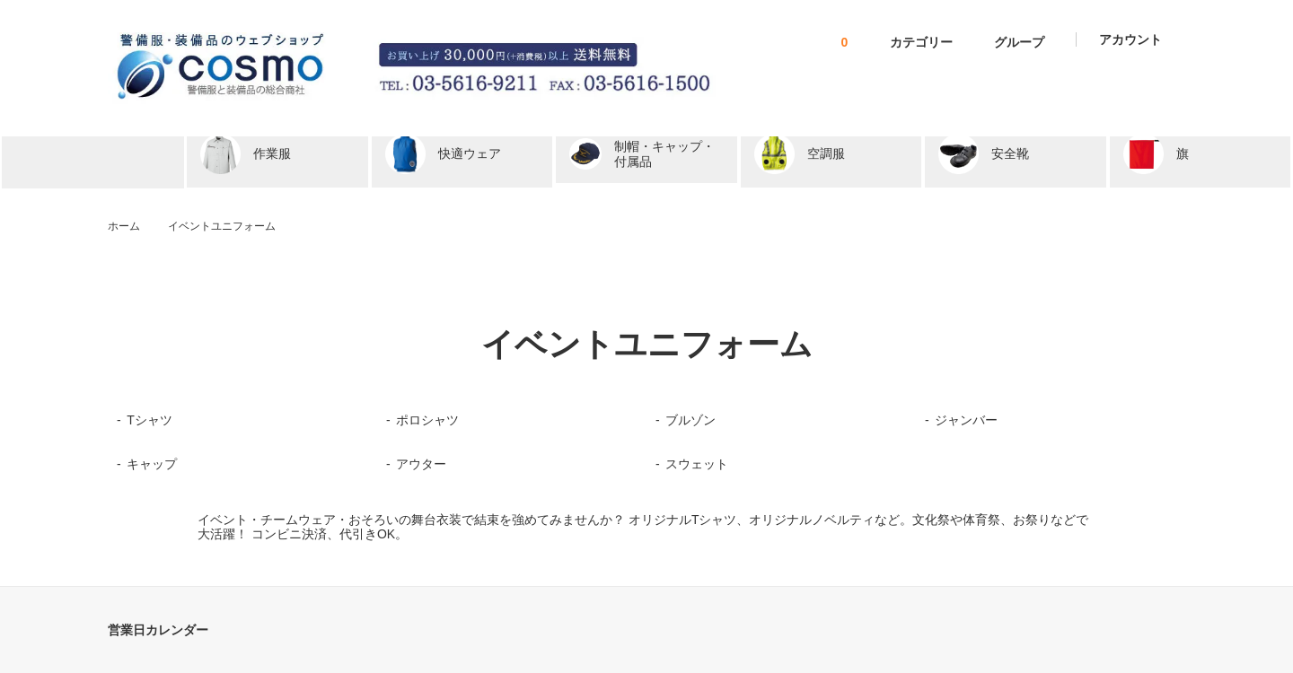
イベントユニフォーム (222, 226)
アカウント (1130, 39)
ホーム (124, 226)
